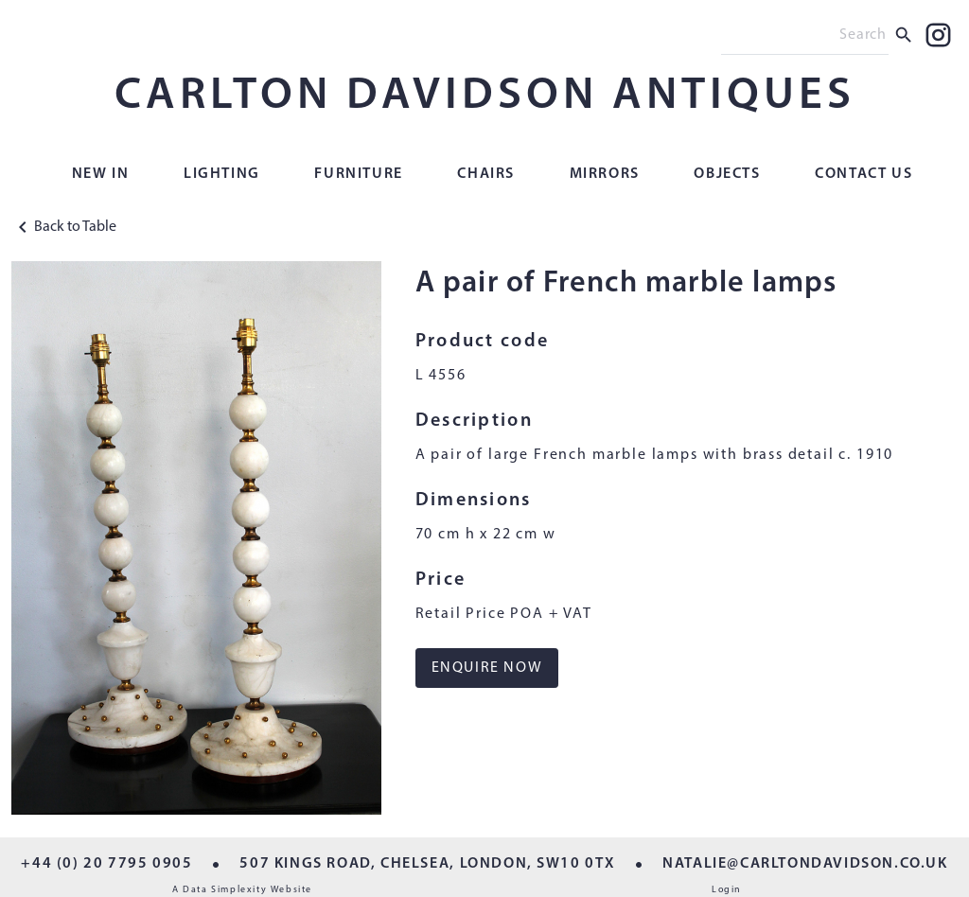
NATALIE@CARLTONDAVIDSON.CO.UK (804, 863)
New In (101, 174)
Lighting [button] (222, 174)
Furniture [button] (358, 174)
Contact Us (863, 174)
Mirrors (605, 174)
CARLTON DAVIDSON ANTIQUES (485, 96)
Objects (727, 174)
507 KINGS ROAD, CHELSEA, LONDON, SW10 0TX (427, 863)
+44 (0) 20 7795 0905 (106, 863)
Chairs (486, 174)
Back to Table (63, 227)
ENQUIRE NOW (487, 668)
